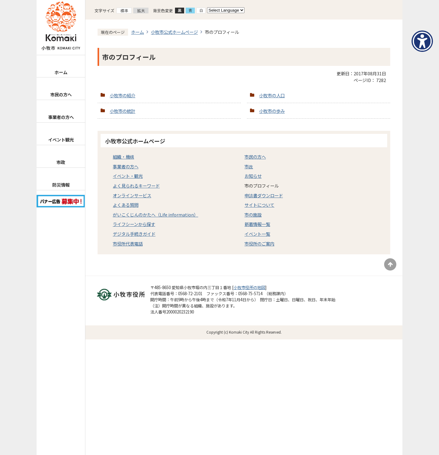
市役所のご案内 (259, 243)
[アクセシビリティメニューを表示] (422, 41)
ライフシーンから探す (134, 224)
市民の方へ (61, 94)
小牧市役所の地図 (249, 287)
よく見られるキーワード (136, 185)
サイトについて (259, 205)
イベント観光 (61, 139)
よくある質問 (125, 205)
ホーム (61, 72)
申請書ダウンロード (263, 195)
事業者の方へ (61, 117)
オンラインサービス (132, 195)
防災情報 (60, 184)
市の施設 (253, 214)
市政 (60, 162)
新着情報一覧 (257, 224)
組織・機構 (123, 156)
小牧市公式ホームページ (174, 32)
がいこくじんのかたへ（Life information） (155, 214)
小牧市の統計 (122, 111)
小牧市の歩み (272, 111)
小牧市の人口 (272, 95)
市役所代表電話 (128, 243)
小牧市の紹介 (122, 95)
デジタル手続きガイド (134, 234)
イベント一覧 (257, 234)
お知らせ (253, 176)
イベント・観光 (128, 176)
